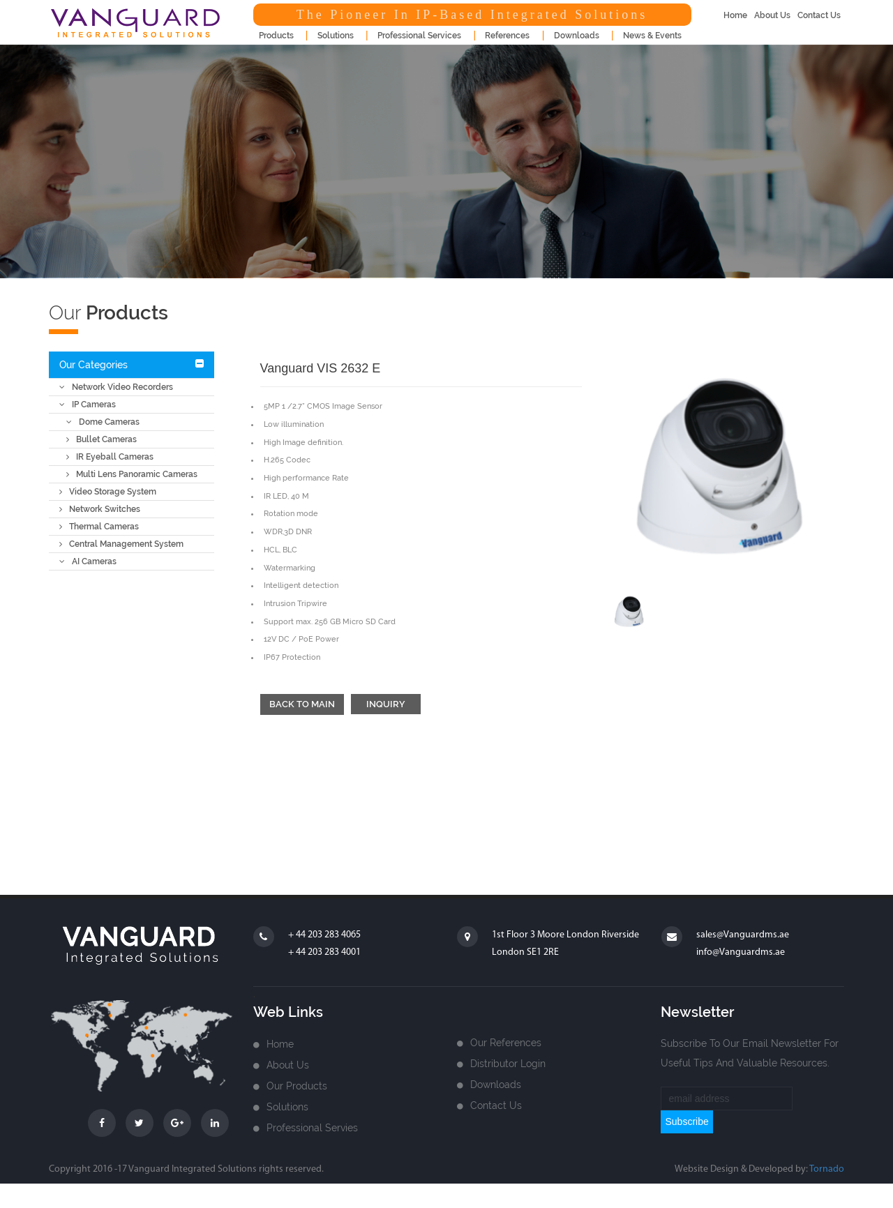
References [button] (507, 35)
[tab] (131, 365)
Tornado (826, 1169)
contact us (819, 15)
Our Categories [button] (93, 364)
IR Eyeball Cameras (109, 457)
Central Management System (121, 544)
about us (772, 15)
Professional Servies (312, 1127)
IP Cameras (87, 404)
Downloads (495, 1084)
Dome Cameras (103, 422)
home (735, 15)
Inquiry (385, 704)
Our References (505, 1042)
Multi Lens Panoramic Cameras (131, 474)
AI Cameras (88, 561)
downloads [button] (576, 35)
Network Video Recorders (116, 387)
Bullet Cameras (101, 439)
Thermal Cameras (99, 526)
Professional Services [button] (419, 35)
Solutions (287, 1106)
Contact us (496, 1105)
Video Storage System (107, 492)
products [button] (276, 35)
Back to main (302, 704)
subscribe (686, 1121)
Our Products (297, 1086)
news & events (652, 35)
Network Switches (99, 509)
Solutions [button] (335, 35)
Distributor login (508, 1063)
